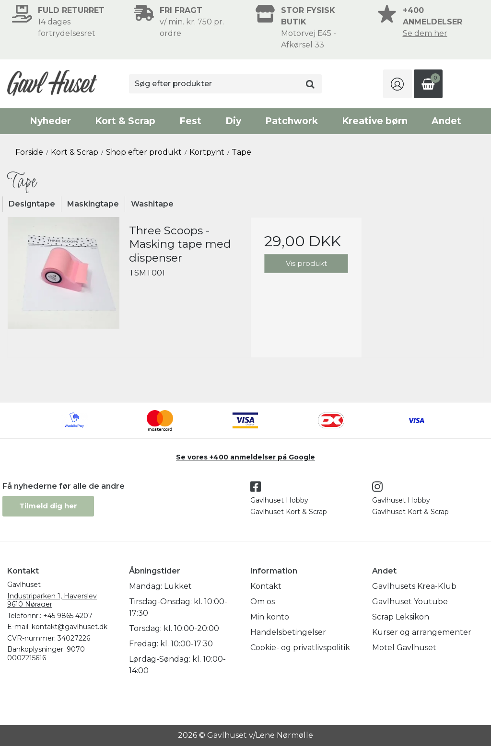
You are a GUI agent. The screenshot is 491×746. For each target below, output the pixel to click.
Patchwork (291, 120)
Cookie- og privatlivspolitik (300, 647)
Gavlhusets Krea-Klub (414, 586)
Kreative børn (375, 120)
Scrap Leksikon (400, 616)
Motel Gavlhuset (404, 647)
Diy (233, 120)
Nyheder (50, 120)
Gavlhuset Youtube (410, 601)
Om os (262, 601)
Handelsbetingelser (288, 632)
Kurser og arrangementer (421, 632)
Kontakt (265, 586)
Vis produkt (306, 263)
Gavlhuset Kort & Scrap (288, 511)
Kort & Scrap (125, 120)
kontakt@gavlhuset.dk (69, 626)
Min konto (269, 616)
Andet (446, 120)
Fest (190, 120)
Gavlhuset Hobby (279, 500)
